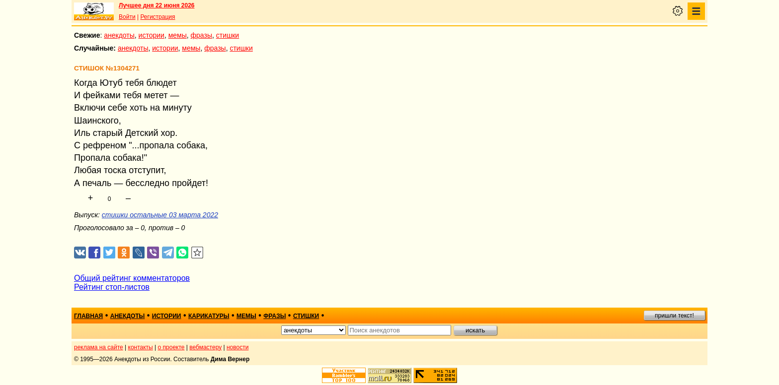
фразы (201, 35)
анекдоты (119, 35)
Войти (127, 16)
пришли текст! (674, 315)
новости (237, 347)
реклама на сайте (98, 347)
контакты (140, 347)
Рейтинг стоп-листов (112, 287)
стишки (227, 35)
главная (88, 316)
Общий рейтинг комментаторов (132, 278)
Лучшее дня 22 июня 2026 (157, 5)
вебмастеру (205, 347)
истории (151, 35)
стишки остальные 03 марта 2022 (160, 215)
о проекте (171, 347)
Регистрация (157, 16)
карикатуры (209, 316)
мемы (177, 35)
